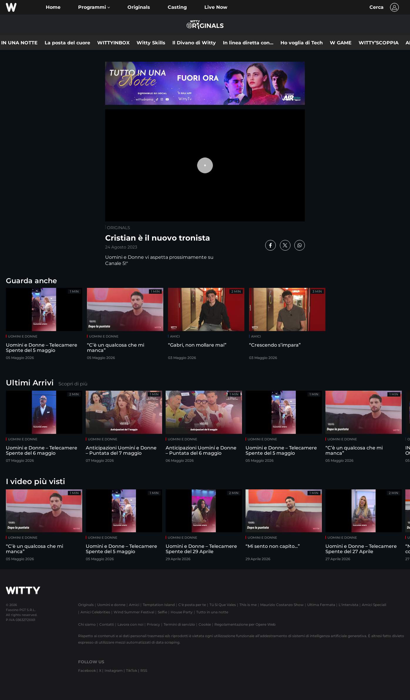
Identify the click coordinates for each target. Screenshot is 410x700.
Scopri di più (73, 384)
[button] (94, 7)
